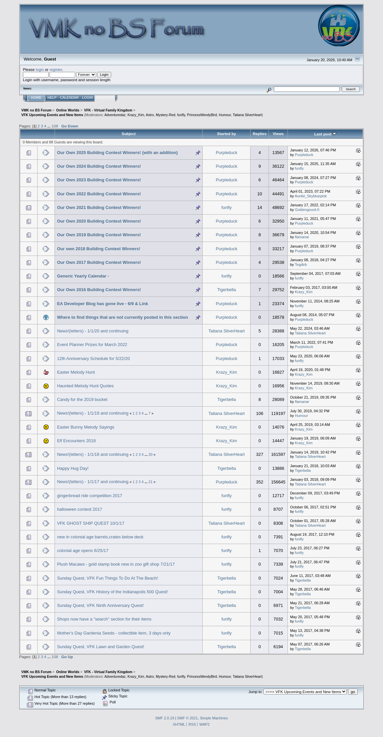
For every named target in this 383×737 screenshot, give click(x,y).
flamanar (302, 237)
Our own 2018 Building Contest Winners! (98, 248)
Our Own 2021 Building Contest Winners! (99, 207)
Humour (225, 115)
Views (278, 133)
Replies (260, 133)
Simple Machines (214, 718)
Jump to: (256, 692)
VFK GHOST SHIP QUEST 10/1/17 (90, 523)
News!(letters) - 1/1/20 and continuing (92, 330)
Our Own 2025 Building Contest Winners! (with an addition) (117, 152)
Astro (150, 115)
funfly (181, 115)
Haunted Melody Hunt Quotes (85, 385)
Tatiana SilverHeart (247, 115)
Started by (226, 133)
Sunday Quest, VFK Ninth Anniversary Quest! (100, 605)
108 (55, 126)
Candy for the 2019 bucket (82, 399)
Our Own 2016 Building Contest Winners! (99, 289)
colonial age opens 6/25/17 (82, 550)
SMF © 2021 (187, 718)
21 (150, 482)
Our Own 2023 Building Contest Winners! (99, 179)
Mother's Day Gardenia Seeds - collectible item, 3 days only (113, 633)
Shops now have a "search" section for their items (104, 619)
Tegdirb (301, 265)
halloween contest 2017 (79, 509)
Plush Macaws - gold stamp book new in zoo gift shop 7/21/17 (116, 564)
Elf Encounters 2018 (76, 440)
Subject (128, 133)
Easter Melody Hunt (76, 372)
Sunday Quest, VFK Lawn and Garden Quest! (100, 646)
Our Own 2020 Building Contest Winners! (99, 221)
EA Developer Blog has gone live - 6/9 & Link (102, 303)
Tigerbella (226, 289)
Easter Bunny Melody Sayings (85, 427)
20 (150, 455)
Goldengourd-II (307, 210)
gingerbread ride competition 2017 (89, 495)
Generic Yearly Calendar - (83, 276)
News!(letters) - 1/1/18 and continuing (92, 454)
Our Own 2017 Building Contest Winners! (99, 262)
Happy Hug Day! (73, 468)
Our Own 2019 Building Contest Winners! (99, 234)
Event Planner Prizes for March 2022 (92, 344)
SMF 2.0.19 (164, 718)
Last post (325, 134)
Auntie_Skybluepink (311, 196)
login (40, 69)
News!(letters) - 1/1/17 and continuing (92, 481)
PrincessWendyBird (202, 115)
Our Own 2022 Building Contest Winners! (99, 193)
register (56, 69)
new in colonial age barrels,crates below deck (100, 536)
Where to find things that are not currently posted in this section (122, 317)
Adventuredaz (115, 115)
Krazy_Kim (135, 115)
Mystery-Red (165, 115)
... (49, 126)
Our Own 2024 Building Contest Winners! (99, 166)
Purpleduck (227, 152)
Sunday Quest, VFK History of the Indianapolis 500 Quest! (112, 591)
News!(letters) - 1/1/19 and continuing (92, 413)
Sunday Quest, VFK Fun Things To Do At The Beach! (107, 578)
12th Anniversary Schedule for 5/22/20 (93, 358)
